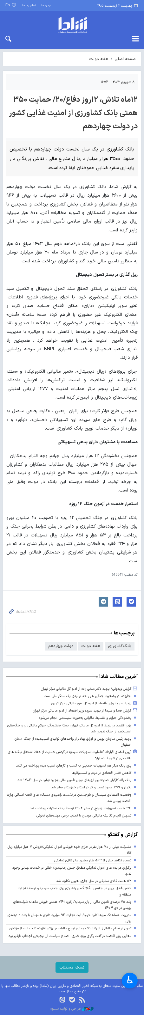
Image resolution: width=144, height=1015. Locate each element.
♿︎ (129, 980)
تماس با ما (29, 5)
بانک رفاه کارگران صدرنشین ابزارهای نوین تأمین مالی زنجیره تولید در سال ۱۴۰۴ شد (74, 780)
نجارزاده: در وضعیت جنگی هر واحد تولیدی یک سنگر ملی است (87, 696)
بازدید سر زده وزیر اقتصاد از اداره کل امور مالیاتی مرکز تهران (91, 703)
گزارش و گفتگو (123, 835)
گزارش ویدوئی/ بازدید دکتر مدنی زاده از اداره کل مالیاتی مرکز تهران (86, 689)
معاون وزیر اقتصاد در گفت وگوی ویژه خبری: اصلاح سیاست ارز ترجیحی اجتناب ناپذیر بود (70, 936)
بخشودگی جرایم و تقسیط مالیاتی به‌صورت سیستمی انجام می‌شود (85, 718)
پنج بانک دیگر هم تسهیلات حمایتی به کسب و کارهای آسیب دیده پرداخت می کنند (73, 765)
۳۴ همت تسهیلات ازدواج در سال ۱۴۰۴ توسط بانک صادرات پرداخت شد (80, 808)
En (8, 5)
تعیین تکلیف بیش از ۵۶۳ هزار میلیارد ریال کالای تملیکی (92, 860)
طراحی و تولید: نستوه (72, 1009)
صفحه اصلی (125, 59)
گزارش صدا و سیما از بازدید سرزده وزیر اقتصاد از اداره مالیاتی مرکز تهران (82, 710)
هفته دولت (98, 59)
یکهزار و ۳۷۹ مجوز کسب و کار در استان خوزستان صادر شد (91, 787)
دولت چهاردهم (61, 646)
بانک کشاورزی (119, 646)
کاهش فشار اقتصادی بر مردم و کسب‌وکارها (101, 773)
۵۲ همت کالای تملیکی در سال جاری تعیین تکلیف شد (93, 881)
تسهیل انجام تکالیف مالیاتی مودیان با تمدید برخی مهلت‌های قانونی (83, 815)
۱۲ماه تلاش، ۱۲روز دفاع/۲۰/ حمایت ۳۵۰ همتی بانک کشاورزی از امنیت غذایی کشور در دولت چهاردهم (73, 113)
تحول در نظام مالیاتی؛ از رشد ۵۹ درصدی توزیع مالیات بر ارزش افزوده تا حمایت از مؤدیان (70, 928)
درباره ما (46, 5)
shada (72, 25)
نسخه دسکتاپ (72, 967)
